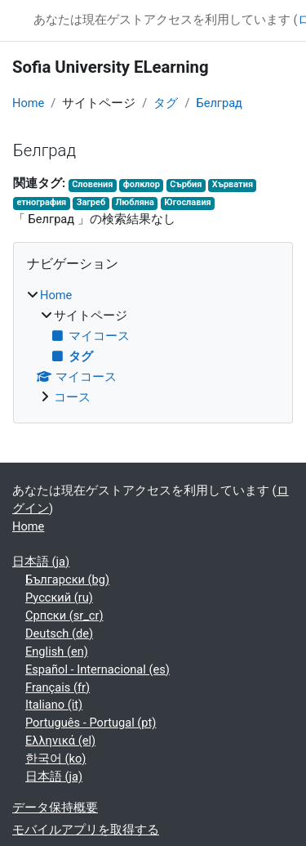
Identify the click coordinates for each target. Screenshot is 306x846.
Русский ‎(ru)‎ (59, 597)
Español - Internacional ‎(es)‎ (97, 669)
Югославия (187, 202)
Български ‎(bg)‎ (67, 579)
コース (72, 397)
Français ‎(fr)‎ (57, 687)
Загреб (91, 202)
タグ (165, 103)
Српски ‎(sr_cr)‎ (64, 615)
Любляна (135, 202)
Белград (219, 103)
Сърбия (186, 184)
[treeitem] (153, 347)
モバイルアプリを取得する (85, 829)
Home (28, 103)
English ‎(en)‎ (56, 651)
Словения (92, 184)
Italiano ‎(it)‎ (53, 704)
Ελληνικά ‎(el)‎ (60, 740)
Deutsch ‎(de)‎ (59, 633)
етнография (41, 202)
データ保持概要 (55, 807)
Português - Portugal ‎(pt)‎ (90, 722)
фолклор (141, 184)
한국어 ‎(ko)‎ (55, 758)
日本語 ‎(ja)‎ (40, 561)
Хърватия (232, 184)
